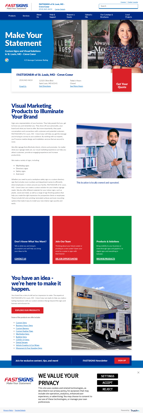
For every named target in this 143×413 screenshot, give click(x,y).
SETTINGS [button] (107, 376)
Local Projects (128, 15)
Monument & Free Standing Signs (29, 348)
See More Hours (76, 86)
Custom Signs (21, 322)
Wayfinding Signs (22, 334)
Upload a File (88, 15)
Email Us (22, 86)
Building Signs (21, 337)
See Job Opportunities (66, 259)
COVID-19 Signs (22, 339)
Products (12, 15)
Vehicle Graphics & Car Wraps (27, 345)
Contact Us (20, 259)
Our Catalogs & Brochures (106, 15)
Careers (123, 2)
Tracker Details (20, 410)
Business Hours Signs (24, 325)
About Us (39, 15)
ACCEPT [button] (108, 383)
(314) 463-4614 (45, 9)
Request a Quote (71, 15)
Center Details (61, 9)
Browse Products (105, 259)
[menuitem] (12, 16)
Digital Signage (22, 342)
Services (26, 15)
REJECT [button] (108, 389)
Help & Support (53, 15)
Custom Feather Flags (24, 331)
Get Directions (45, 86)
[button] (138, 372)
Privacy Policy (8, 410)
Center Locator (133, 2)
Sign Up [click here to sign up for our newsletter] (122, 360)
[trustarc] (135, 410)
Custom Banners (22, 328)
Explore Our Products (27, 310)
